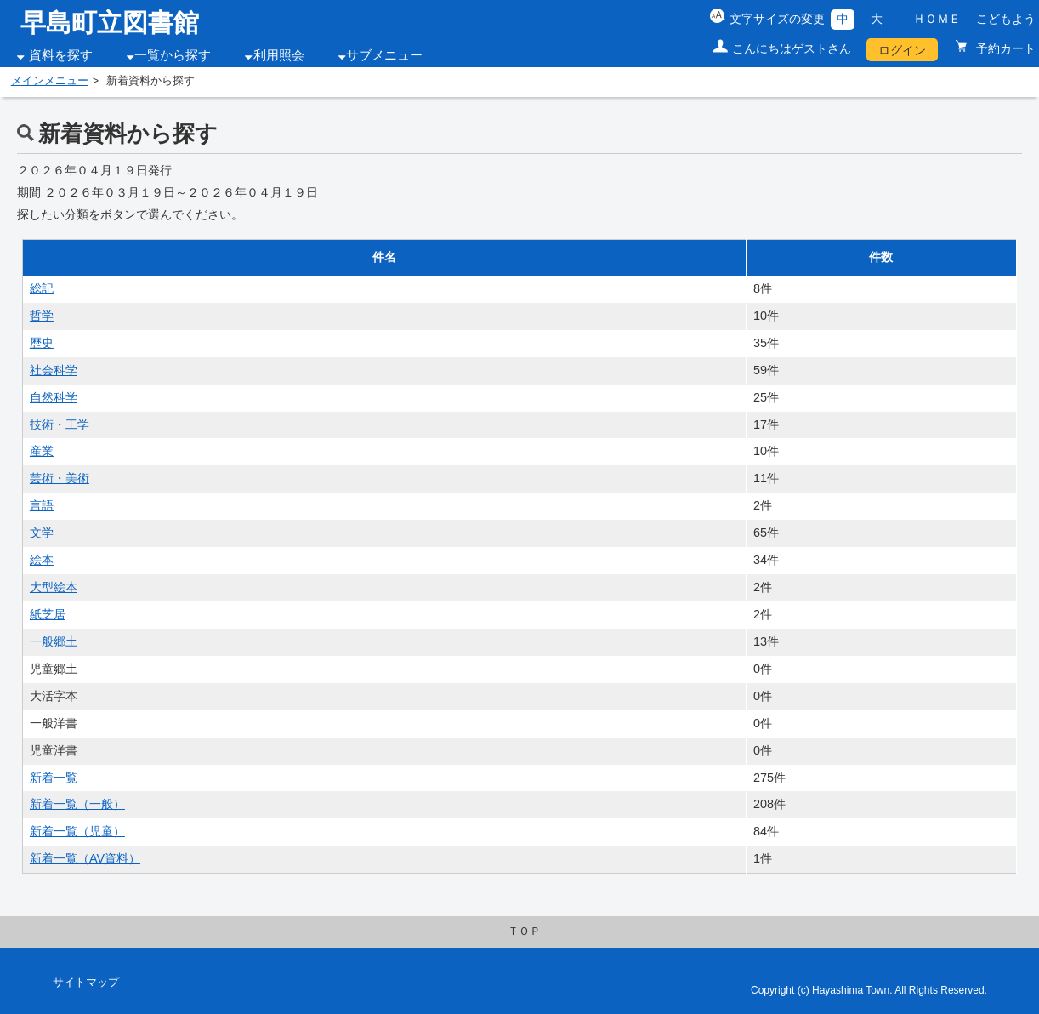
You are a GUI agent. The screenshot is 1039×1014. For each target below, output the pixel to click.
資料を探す (61, 55)
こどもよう (1006, 19)
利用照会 (278, 55)
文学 (42, 532)
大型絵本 (53, 587)
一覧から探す (172, 55)
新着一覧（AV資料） (85, 858)
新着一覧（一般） (77, 804)
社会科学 (53, 370)
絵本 (42, 560)
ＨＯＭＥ (937, 19)
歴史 (42, 343)
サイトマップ (86, 982)
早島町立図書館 (109, 23)
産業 (42, 451)
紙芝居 (47, 614)
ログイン (902, 50)
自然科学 (53, 397)
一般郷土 (53, 641)
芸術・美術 (59, 478)
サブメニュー (384, 55)
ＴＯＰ (524, 931)
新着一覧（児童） (77, 831)
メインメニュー (49, 81)
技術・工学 (59, 424)
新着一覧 (53, 777)
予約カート (1004, 48)
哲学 (42, 315)
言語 (42, 505)
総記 (42, 288)
